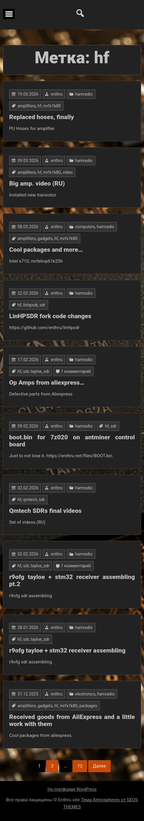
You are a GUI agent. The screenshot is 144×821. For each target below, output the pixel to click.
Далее (99, 766)
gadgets (44, 238)
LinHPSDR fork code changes (50, 316)
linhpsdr (30, 305)
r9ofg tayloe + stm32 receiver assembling (67, 650)
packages (88, 705)
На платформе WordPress (72, 789)
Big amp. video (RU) (37, 183)
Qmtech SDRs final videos (45, 510)
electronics (85, 694)
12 (79, 766)
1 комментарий (76, 371)
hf (39, 106)
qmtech (30, 499)
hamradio (84, 94)
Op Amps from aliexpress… (46, 382)
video (68, 172)
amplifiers (26, 106)
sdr (42, 305)
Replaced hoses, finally (41, 117)
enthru (57, 94)
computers (85, 226)
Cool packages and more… (46, 249)
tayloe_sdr (40, 371)
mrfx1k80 (52, 106)
